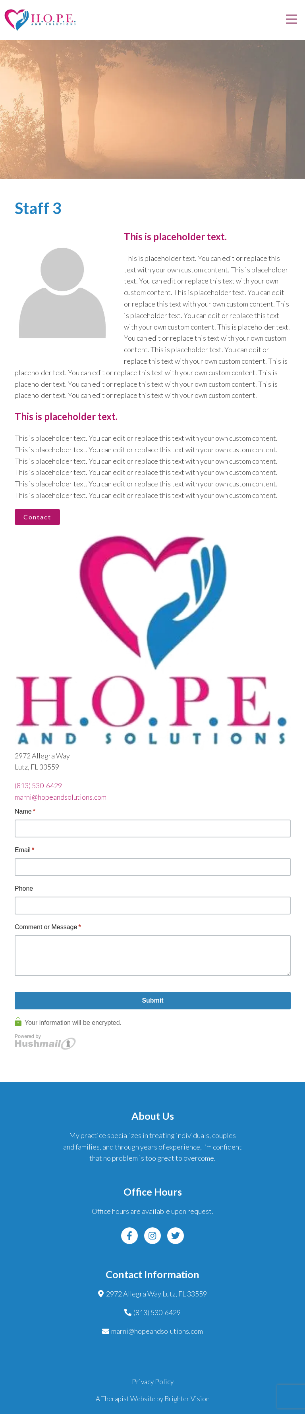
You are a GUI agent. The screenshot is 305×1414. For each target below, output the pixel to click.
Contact (37, 517)
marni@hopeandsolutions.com (60, 797)
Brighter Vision (187, 1399)
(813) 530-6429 (38, 785)
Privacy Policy (153, 1381)
